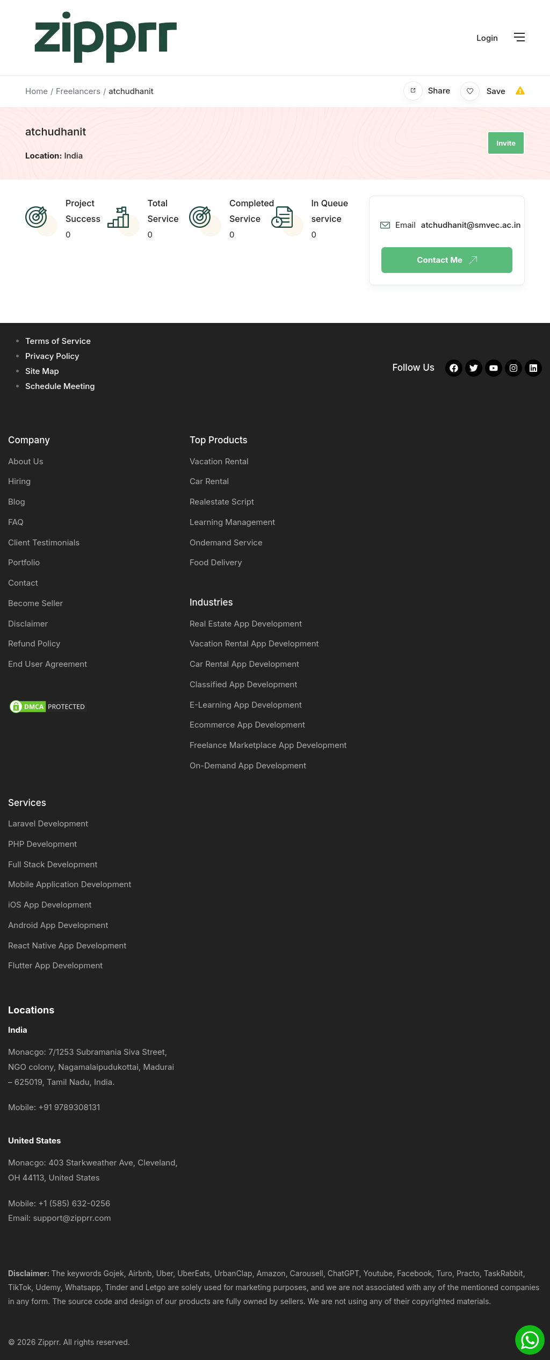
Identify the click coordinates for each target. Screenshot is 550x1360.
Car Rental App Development (244, 664)
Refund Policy (34, 643)
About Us (26, 461)
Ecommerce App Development (247, 724)
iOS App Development (50, 905)
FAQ (16, 522)
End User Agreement (47, 664)
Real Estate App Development (246, 623)
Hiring (19, 481)
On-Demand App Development (248, 765)
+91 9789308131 (69, 1107)
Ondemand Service (226, 542)
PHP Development (42, 844)
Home (36, 91)
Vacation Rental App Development (254, 643)
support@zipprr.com (72, 1218)
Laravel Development (48, 823)
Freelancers (78, 91)
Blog (16, 501)
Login (487, 38)
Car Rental (209, 481)
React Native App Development (67, 945)
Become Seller (35, 603)
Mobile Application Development (69, 884)
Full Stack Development (52, 864)
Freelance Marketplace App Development (268, 745)
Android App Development (58, 925)
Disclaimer (28, 623)
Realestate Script (222, 501)
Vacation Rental (219, 461)
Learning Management (232, 522)
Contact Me (446, 260)
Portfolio (24, 562)
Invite (506, 143)
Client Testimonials (43, 542)
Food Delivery (216, 562)
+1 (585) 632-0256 (74, 1203)
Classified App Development (243, 684)
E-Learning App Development (246, 705)
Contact (23, 583)
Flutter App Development (55, 965)
